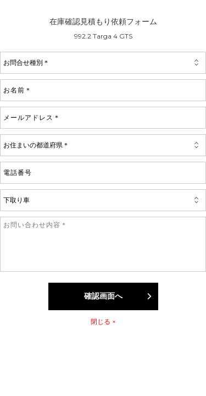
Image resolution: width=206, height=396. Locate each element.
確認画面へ (118, 296)
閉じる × (103, 321)
